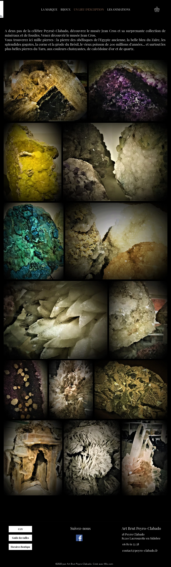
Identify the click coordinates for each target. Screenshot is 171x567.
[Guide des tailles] (20, 537)
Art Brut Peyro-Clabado (141, 528)
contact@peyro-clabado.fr (140, 550)
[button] (159, 9)
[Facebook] (79, 538)
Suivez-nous (80, 528)
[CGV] (20, 529)
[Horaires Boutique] (20, 546)
